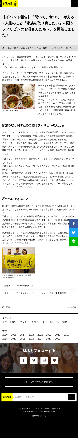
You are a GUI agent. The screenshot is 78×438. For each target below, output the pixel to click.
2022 (40, 334)
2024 (22, 334)
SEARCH (7, 397)
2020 (57, 334)
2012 (57, 338)
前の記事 (6, 307)
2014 (40, 338)
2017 (13, 338)
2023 (31, 334)
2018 (5, 338)
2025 (13, 334)
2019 (66, 334)
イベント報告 (41, 48)
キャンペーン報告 (29, 322)
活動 (64, 322)
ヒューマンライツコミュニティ (20, 48)
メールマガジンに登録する (39, 382)
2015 (31, 338)
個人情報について (39, 416)
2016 (22, 338)
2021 (49, 334)
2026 (5, 334)
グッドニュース (50, 322)
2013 (49, 338)
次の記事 (72, 307)
